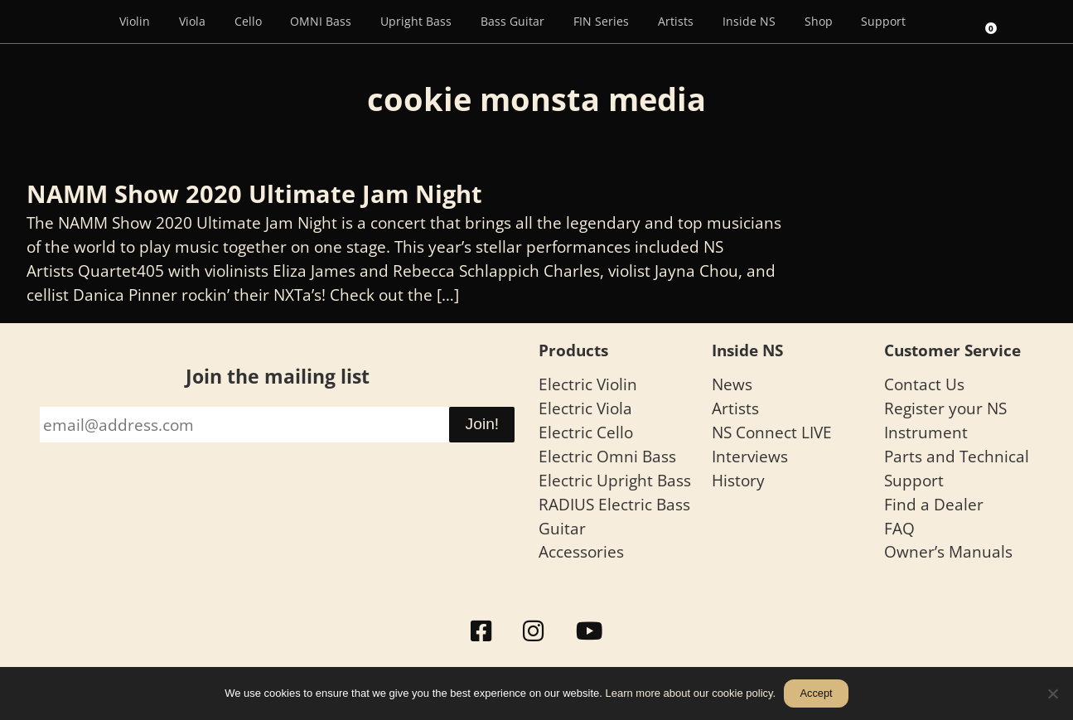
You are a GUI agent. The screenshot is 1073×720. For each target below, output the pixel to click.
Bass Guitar (512, 21)
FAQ (899, 528)
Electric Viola (585, 408)
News (732, 384)
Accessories (581, 551)
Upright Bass (416, 21)
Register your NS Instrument (945, 420)
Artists (676, 21)
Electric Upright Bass (615, 480)
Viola (192, 21)
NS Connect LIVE (772, 432)
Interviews (750, 456)
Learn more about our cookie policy (689, 693)
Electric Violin (588, 384)
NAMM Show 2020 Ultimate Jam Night (254, 193)
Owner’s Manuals (948, 551)
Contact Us (924, 384)
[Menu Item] (81, 21)
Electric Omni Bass (607, 456)
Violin (134, 21)
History (738, 480)
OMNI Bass (320, 21)
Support (883, 21)
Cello (248, 21)
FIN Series (601, 21)
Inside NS (749, 21)
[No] (1052, 693)
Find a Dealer (934, 504)
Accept (816, 693)
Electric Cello (586, 432)
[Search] (943, 21)
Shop (819, 21)
